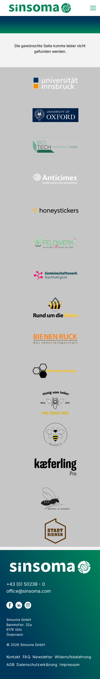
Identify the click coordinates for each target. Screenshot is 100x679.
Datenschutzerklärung (37, 664)
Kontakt (13, 656)
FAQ (26, 656)
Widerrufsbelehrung (73, 656)
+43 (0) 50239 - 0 (25, 584)
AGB (10, 664)
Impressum (69, 664)
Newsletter (43, 656)
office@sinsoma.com (28, 591)
